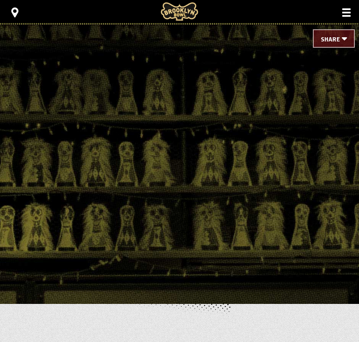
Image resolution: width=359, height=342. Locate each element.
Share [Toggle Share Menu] (330, 39)
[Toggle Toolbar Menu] (14, 12)
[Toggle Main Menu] (346, 12)
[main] (179, 150)
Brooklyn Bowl (179, 11)
